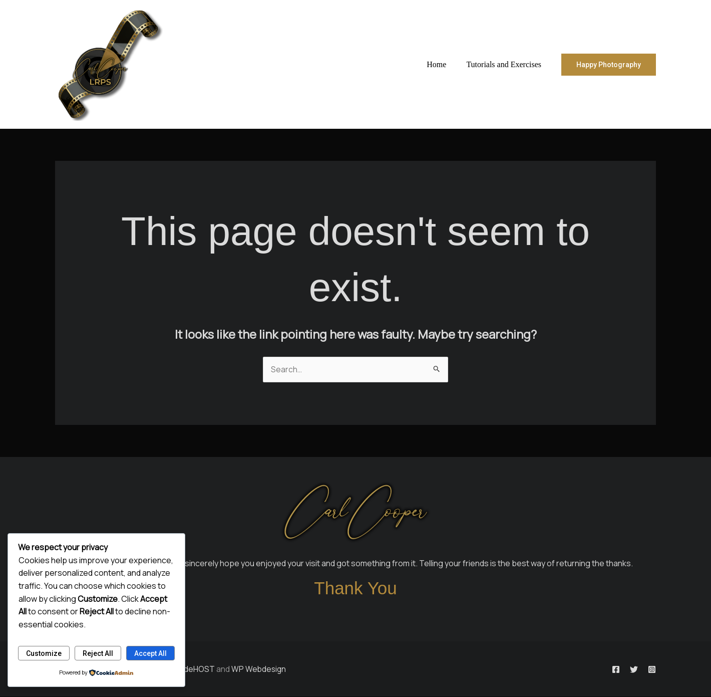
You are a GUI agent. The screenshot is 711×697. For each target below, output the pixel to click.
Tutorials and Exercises (505, 64)
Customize (44, 653)
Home (442, 64)
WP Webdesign (259, 668)
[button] (608, 65)
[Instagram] (652, 670)
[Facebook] (598, 670)
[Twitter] (625, 670)
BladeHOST (194, 668)
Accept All (150, 653)
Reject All (98, 653)
